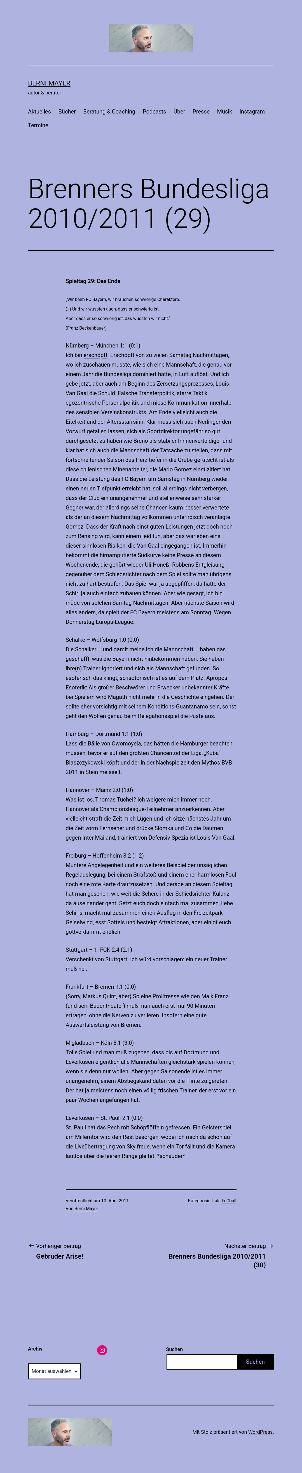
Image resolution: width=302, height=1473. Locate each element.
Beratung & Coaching (109, 111)
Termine (38, 125)
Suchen (174, 1349)
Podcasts (154, 111)
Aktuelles (39, 111)
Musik (224, 111)
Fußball (229, 1200)
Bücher (67, 111)
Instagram (252, 111)
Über (179, 111)
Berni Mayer (49, 83)
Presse (201, 111)
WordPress (260, 1432)
